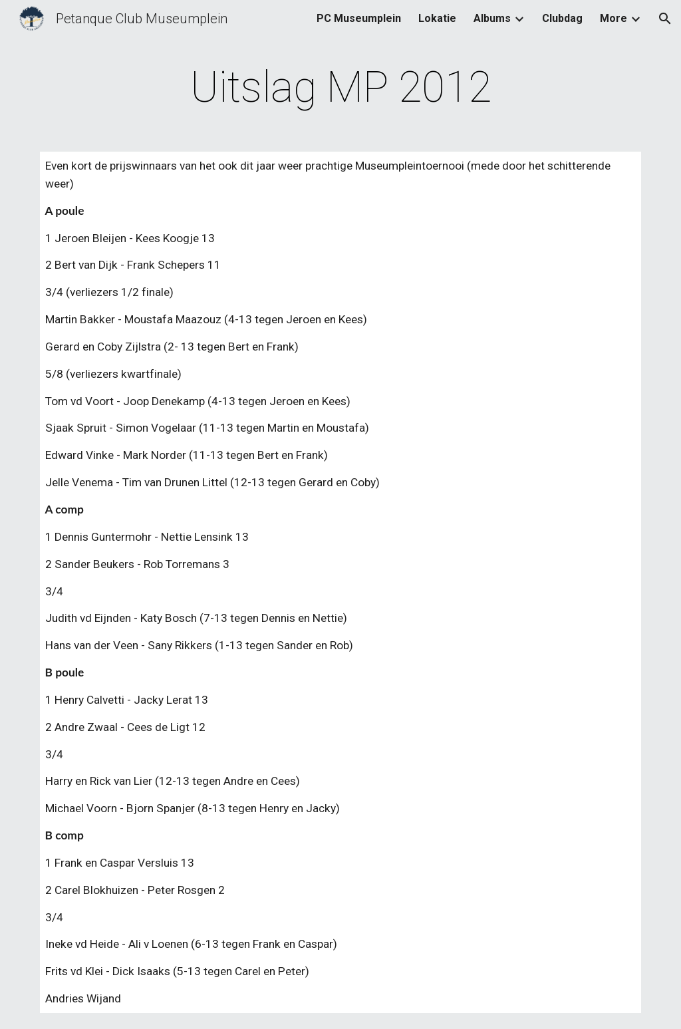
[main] (341, 88)
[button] (665, 19)
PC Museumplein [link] (359, 18)
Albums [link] (492, 18)
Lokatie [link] (437, 18)
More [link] (613, 18)
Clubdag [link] (562, 18)
